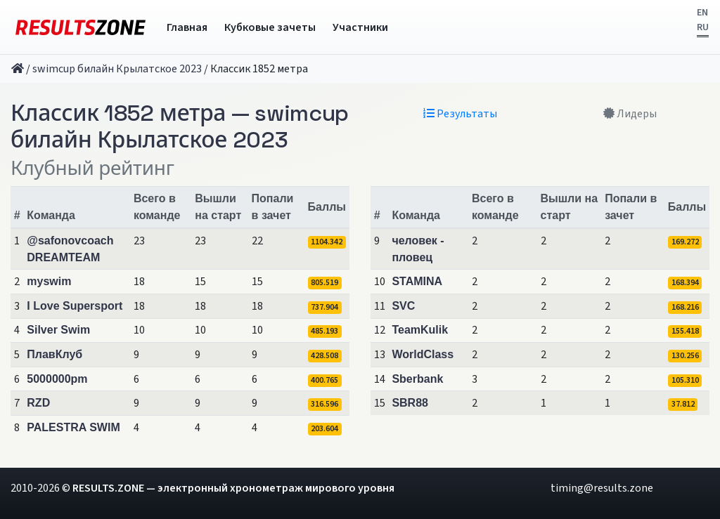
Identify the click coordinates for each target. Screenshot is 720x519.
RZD (38, 403)
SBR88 (410, 403)
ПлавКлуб (54, 354)
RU (703, 27)
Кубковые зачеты (270, 27)
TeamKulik (420, 330)
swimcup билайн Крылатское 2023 (117, 69)
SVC (403, 306)
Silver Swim (58, 330)
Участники (360, 27)
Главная (187, 27)
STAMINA (417, 281)
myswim (49, 281)
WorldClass (423, 354)
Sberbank (417, 379)
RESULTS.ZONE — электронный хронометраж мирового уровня (233, 488)
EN (702, 13)
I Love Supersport (74, 306)
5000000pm (57, 379)
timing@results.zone (602, 488)
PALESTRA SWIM (73, 427)
